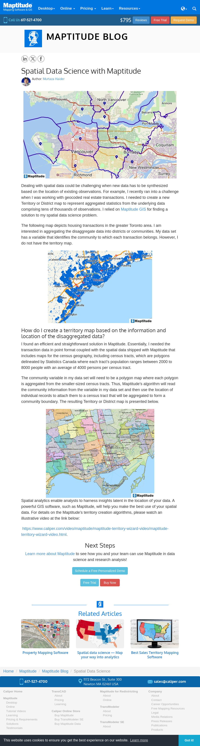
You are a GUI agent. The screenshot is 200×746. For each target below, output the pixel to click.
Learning (12, 715)
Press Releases (161, 721)
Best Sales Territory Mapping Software (155, 654)
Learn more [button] (139, 740)
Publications (159, 725)
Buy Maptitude (64, 715)
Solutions (12, 723)
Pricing (88, 8)
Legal (154, 712)
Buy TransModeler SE (68, 719)
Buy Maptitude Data (67, 723)
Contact (156, 700)
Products (157, 729)
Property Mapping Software (45, 652)
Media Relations (161, 716)
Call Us (22, 20)
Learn (107, 8)
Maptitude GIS (133, 209)
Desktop (46, 8)
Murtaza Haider (54, 79)
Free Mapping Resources (168, 708)
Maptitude (10, 698)
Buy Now (110, 582)
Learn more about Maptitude (50, 554)
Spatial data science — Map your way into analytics (100, 654)
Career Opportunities (165, 704)
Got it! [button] (189, 740)
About (58, 695)
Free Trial (160, 20)
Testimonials (14, 728)
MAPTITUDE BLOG (87, 36)
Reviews (141, 20)
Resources (129, 8)
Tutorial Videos (16, 711)
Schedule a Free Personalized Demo (100, 571)
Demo (184, 20)
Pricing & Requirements (21, 719)
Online (67, 8)
